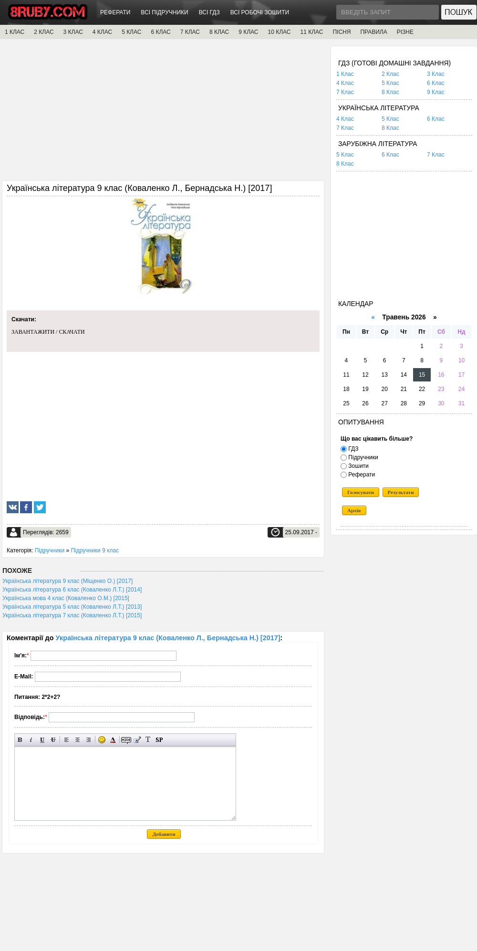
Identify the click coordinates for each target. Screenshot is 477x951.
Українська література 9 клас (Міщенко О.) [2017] (67, 581)
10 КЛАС (279, 32)
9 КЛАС (248, 32)
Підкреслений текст (42, 740)
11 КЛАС (311, 32)
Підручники (49, 550)
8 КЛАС (219, 32)
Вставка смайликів (101, 740)
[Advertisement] (163, 113)
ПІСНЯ (341, 32)
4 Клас (345, 83)
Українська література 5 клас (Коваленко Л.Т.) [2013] (72, 606)
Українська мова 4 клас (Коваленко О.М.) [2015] (65, 598)
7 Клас (345, 92)
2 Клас (390, 74)
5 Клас (390, 83)
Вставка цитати (137, 740)
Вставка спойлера (159, 740)
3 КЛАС (73, 32)
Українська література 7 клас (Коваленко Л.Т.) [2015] (72, 615)
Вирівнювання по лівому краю (66, 740)
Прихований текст (126, 740)
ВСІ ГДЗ (209, 12)
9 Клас (436, 92)
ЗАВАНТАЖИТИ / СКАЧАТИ (48, 331)
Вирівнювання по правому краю (88, 740)
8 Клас (390, 92)
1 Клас (345, 74)
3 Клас (436, 74)
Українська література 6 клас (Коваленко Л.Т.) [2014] (72, 589)
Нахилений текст (31, 740)
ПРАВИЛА (373, 32)
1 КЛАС (14, 32)
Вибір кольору (112, 740)
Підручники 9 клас (95, 550)
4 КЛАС (102, 32)
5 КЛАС (131, 32)
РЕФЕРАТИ (115, 12)
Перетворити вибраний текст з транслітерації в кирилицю (148, 740)
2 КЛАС (43, 32)
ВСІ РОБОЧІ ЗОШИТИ (260, 12)
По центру (77, 740)
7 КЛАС (190, 32)
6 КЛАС (160, 32)
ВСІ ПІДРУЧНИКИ (164, 12)
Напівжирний (20, 740)
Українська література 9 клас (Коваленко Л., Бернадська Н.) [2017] (168, 638)
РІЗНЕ (405, 32)
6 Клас (436, 83)
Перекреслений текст (53, 740)
